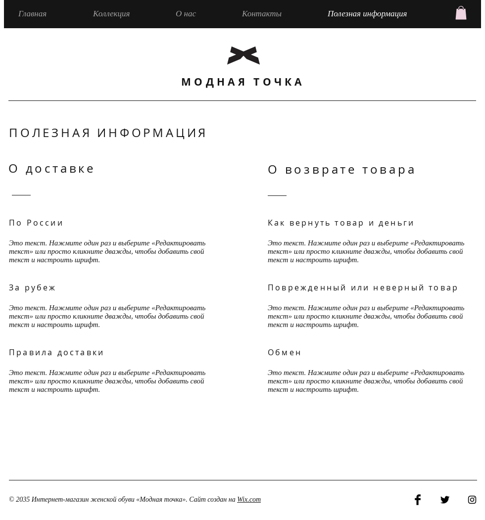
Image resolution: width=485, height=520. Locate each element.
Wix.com (249, 499)
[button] (461, 12)
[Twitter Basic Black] (444, 499)
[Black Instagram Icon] (472, 499)
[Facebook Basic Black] (417, 499)
